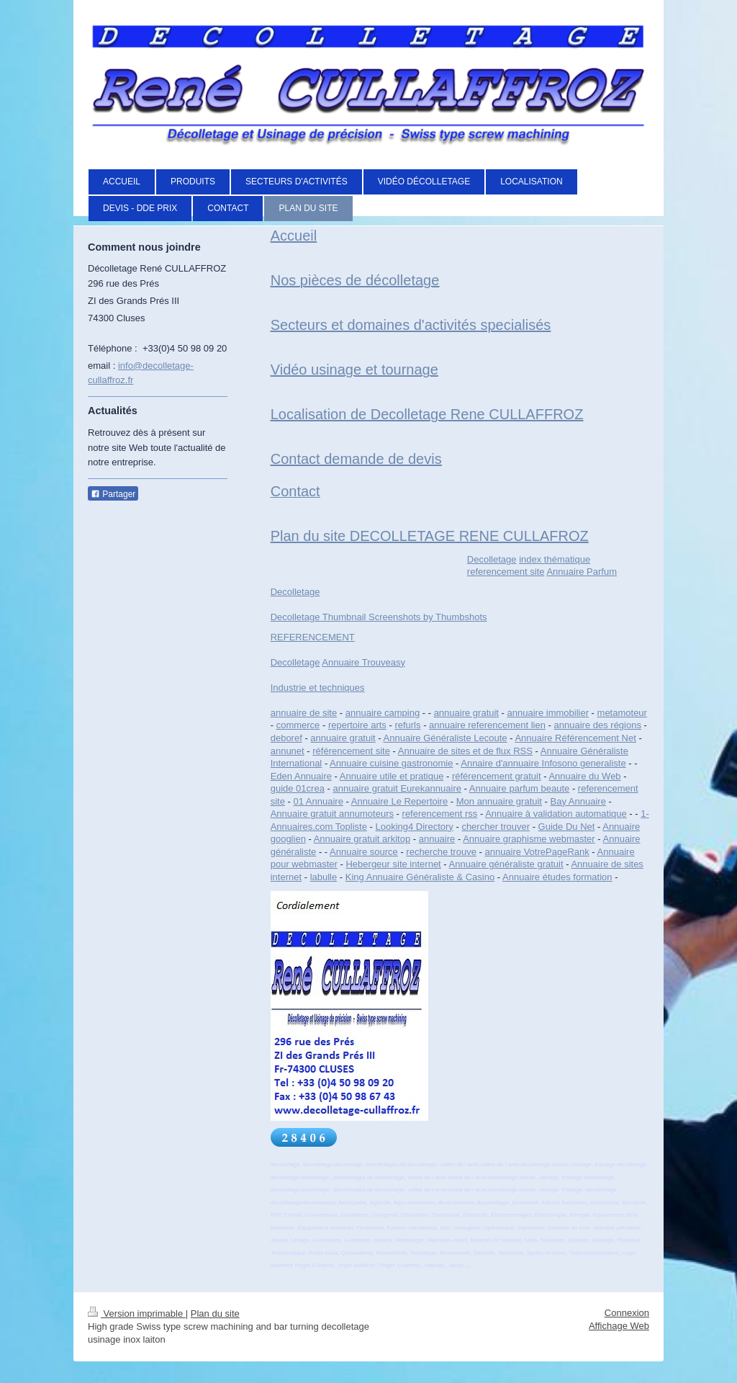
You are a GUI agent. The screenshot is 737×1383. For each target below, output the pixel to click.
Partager (113, 494)
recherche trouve (441, 851)
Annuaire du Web (584, 776)
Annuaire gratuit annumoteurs (332, 813)
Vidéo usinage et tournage (354, 369)
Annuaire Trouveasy (363, 662)
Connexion (627, 1312)
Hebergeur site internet (392, 864)
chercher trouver (495, 826)
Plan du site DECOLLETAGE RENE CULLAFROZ (430, 536)
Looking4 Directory (414, 826)
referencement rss (440, 813)
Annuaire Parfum (581, 571)
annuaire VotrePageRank (536, 851)
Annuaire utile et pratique (392, 776)
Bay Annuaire (578, 801)
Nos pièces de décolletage (355, 280)
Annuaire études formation (557, 877)
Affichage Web (619, 1325)
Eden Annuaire (301, 776)
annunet (287, 751)
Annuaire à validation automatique (556, 813)
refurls (407, 725)
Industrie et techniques (318, 687)
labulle (324, 877)
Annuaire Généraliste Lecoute (445, 738)
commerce (298, 725)
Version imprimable (137, 1313)
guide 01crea (298, 788)
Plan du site (215, 1313)
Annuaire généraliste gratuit (506, 864)
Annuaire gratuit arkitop (362, 838)
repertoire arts (357, 725)
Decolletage (492, 559)
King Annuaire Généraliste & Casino (419, 877)
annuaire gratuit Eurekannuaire (397, 788)
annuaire (437, 838)
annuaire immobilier (548, 712)
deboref (286, 738)
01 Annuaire (318, 801)
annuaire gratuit (466, 712)
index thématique (554, 559)
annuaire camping (382, 712)
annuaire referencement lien (487, 725)
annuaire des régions (597, 725)
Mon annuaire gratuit (499, 801)
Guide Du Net (566, 826)
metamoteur (622, 712)
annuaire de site (304, 712)
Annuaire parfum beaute (519, 788)
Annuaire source (364, 851)
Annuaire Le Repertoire (399, 801)
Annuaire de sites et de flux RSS (465, 751)
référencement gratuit (496, 776)
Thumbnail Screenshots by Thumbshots (403, 617)
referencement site (506, 571)
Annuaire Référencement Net (575, 738)
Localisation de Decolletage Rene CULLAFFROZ (427, 414)
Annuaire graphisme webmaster (529, 838)
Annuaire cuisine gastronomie (391, 763)
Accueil (294, 235)
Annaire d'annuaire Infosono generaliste (543, 763)
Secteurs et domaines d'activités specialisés (411, 325)
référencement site (351, 751)
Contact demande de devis (356, 459)
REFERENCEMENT (313, 637)
